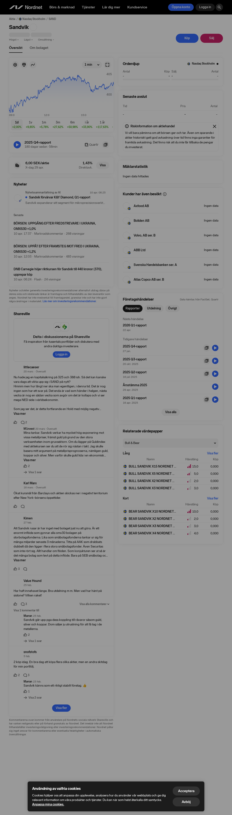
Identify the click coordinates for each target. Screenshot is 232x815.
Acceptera (186, 791)
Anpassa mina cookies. (48, 804)
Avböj (186, 802)
